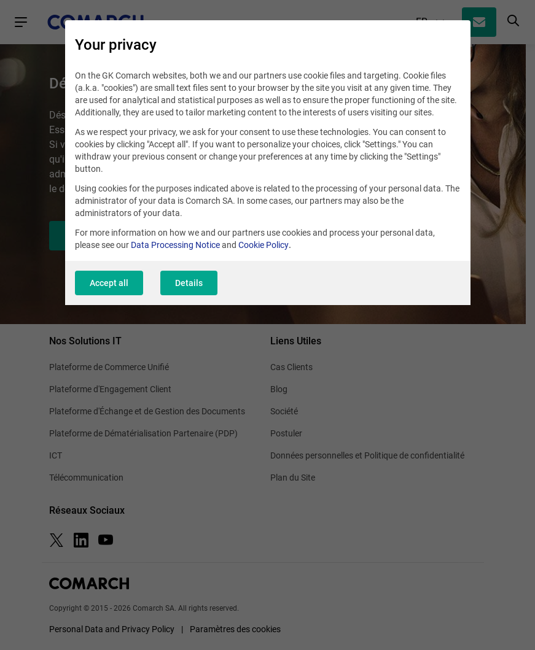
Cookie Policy (263, 245)
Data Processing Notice (175, 245)
